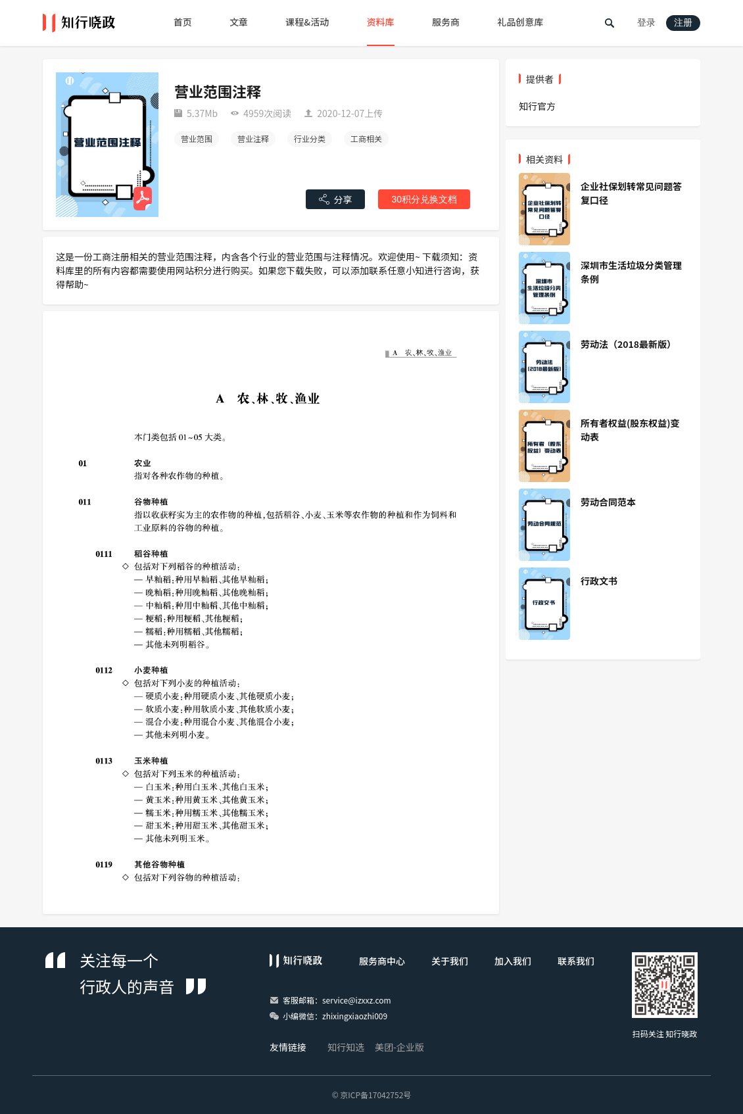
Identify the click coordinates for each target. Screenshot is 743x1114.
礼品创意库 (520, 21)
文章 (238, 21)
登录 (646, 22)
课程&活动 (307, 21)
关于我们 (449, 960)
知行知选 (345, 1046)
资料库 (381, 21)
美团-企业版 (399, 1046)
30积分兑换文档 (424, 199)
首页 (183, 21)
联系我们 (576, 960)
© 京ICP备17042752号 (372, 1094)
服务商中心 (382, 960)
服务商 (446, 21)
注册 (683, 22)
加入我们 (512, 960)
